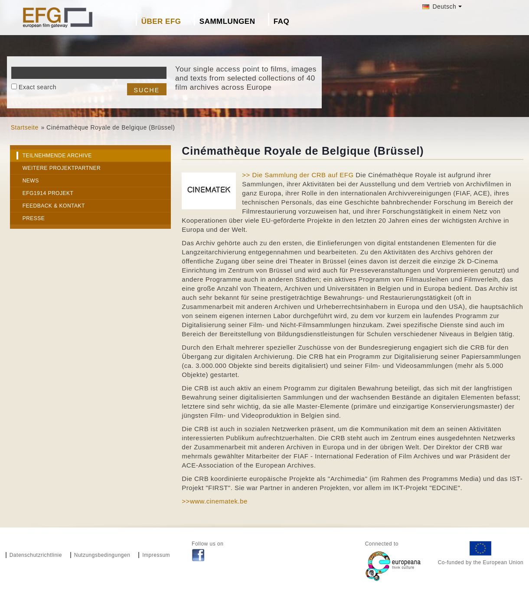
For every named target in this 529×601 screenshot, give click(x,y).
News (31, 181)
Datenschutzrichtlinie (36, 555)
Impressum (156, 555)
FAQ (281, 21)
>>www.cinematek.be (215, 501)
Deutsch (439, 6)
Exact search (37, 87)
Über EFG (161, 21)
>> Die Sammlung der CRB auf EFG (297, 175)
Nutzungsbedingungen (102, 555)
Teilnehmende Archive (57, 156)
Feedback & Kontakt (54, 206)
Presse (34, 218)
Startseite (25, 127)
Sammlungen (227, 21)
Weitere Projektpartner (62, 168)
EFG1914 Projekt (48, 193)
